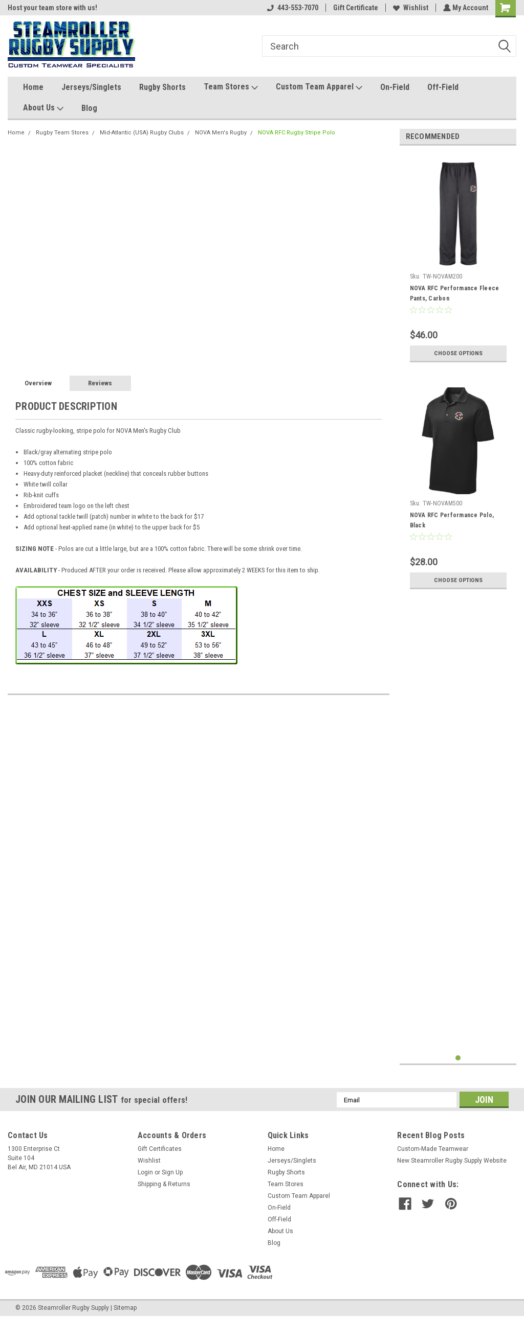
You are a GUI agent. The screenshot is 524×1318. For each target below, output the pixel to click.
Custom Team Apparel (319, 87)
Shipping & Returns (164, 1184)
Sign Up (172, 1172)
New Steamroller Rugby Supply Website (452, 1160)
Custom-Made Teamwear (432, 1148)
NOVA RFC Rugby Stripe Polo (296, 132)
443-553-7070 (291, 8)
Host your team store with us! (52, 8)
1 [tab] (458, 1058)
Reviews (100, 383)
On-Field (394, 87)
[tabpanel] (458, 260)
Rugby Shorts (162, 87)
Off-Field (442, 87)
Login (145, 1172)
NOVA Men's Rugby (221, 132)
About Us (43, 108)
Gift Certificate (354, 8)
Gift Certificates (160, 1148)
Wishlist (409, 8)
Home (33, 87)
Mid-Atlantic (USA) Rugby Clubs (142, 132)
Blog (89, 108)
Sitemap (125, 1307)
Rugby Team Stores (62, 132)
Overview (38, 383)
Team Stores (231, 87)
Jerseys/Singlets (91, 87)
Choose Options (458, 353)
